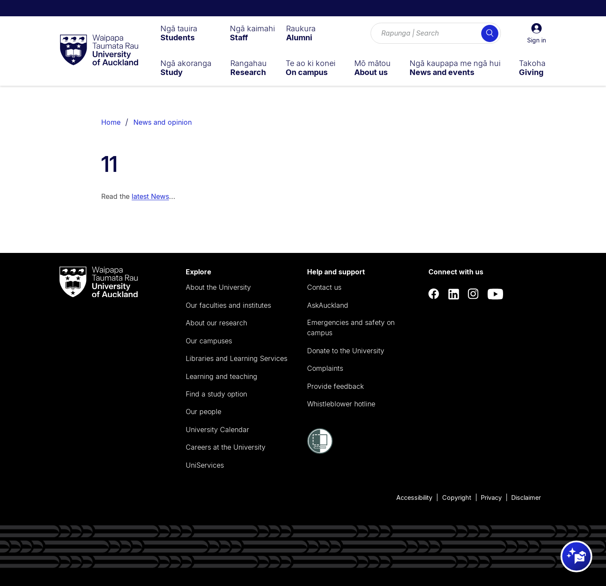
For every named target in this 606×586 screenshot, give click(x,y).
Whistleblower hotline (341, 404)
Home (111, 122)
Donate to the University (345, 350)
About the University (218, 287)
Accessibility (414, 497)
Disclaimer (526, 497)
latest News (150, 196)
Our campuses (209, 341)
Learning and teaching (221, 376)
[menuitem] (178, 33)
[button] (536, 33)
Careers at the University (225, 447)
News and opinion (162, 122)
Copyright (456, 497)
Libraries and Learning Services (236, 358)
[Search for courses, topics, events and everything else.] (436, 33)
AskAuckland (327, 305)
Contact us (324, 287)
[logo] (99, 50)
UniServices (205, 465)
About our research (216, 323)
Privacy (491, 497)
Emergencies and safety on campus (351, 327)
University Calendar (217, 429)
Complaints (325, 368)
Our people (203, 411)
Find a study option (216, 394)
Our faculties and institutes (228, 305)
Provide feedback (335, 386)
